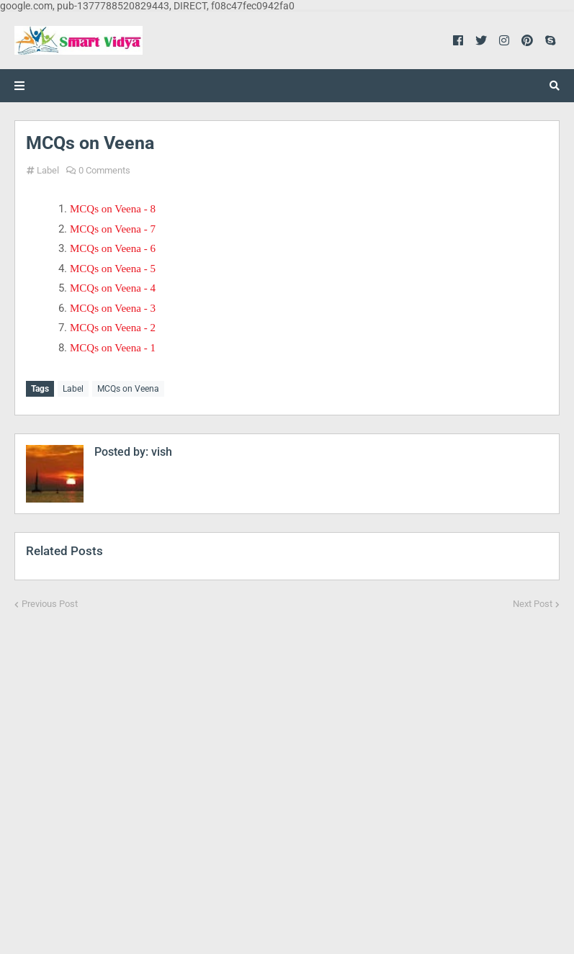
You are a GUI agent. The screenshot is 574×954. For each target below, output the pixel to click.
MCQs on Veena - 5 (113, 268)
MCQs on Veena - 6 (113, 248)
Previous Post (50, 603)
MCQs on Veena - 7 (113, 229)
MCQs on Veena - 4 (113, 288)
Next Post (532, 603)
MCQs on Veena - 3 (113, 308)
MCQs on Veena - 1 (113, 348)
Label (48, 170)
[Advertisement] (287, 772)
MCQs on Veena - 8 (113, 209)
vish (160, 452)
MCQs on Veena (128, 389)
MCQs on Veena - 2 (113, 327)
